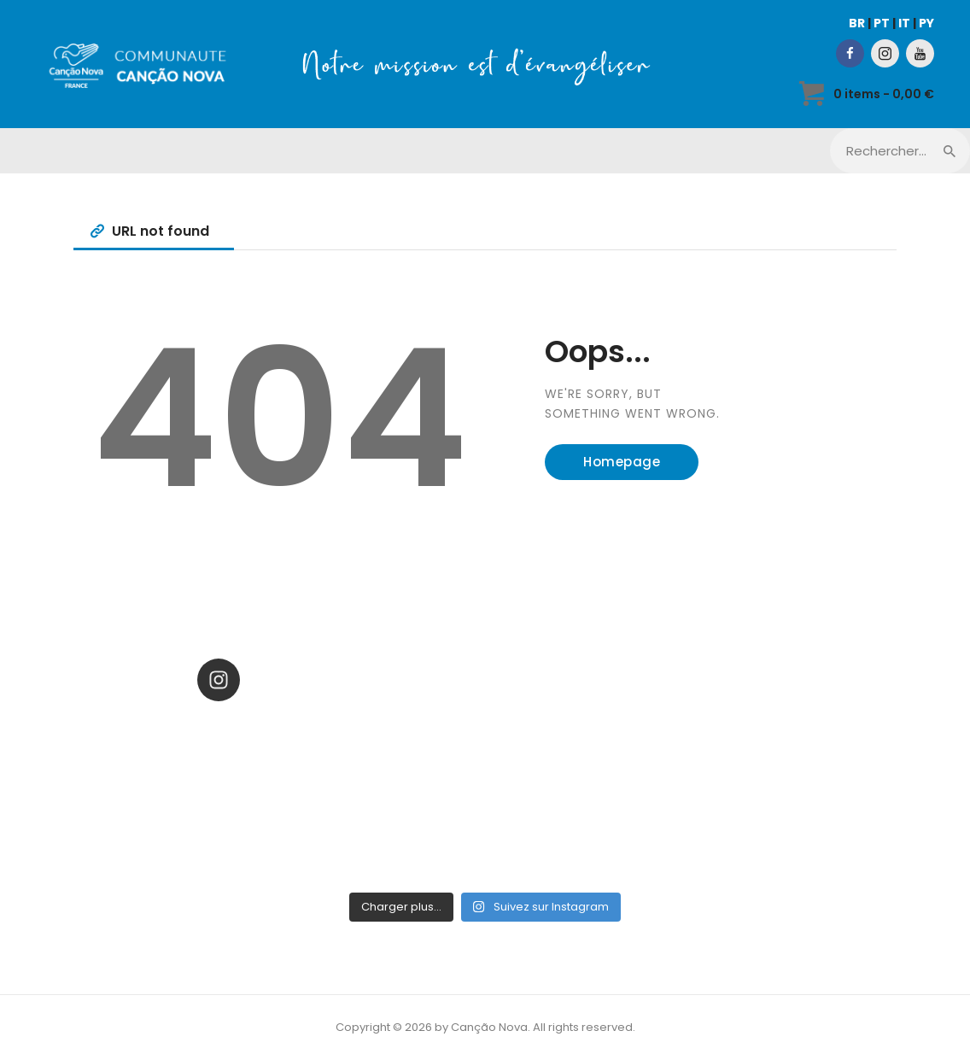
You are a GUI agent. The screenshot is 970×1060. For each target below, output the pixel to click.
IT (904, 23)
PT (882, 23)
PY (926, 23)
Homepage (621, 462)
